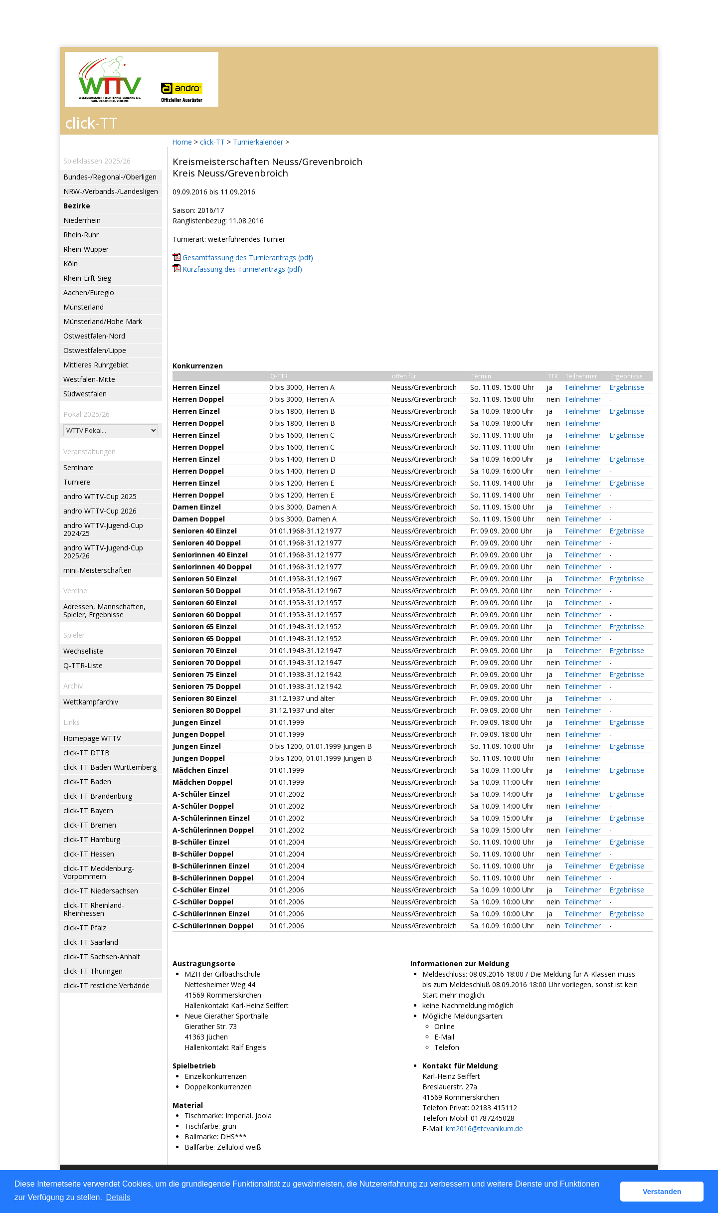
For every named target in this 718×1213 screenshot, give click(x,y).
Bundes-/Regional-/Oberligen (110, 176)
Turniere (76, 482)
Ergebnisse (626, 387)
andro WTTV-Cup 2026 (100, 511)
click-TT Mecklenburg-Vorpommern (98, 872)
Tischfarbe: (202, 1126)
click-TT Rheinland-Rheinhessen (93, 909)
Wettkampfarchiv (90, 701)
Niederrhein (82, 220)
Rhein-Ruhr (81, 234)
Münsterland (83, 307)
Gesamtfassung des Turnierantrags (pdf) (247, 257)
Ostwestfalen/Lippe (94, 350)
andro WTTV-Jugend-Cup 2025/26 (103, 551)
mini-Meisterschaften (97, 570)
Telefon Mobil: (445, 1118)
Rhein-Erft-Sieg (87, 278)
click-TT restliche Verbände (106, 985)
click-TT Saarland (90, 942)
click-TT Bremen (89, 825)
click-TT (212, 142)
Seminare (78, 467)
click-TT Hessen (88, 854)
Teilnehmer (582, 387)
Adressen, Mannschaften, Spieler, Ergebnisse (104, 610)
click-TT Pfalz (84, 927)
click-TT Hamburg (91, 839)
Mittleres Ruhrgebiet (96, 364)
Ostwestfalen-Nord (94, 336)
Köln (70, 263)
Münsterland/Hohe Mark (102, 321)
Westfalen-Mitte (89, 379)
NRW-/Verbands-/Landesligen (110, 191)
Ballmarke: (201, 1136)
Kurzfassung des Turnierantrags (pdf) (242, 269)
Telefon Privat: (445, 1107)
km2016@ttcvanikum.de (484, 1128)
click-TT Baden (87, 781)
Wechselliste (83, 651)
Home (182, 142)
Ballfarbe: (199, 1147)
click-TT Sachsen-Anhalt (101, 956)
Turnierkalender (258, 142)
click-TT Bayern (88, 810)
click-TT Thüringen (93, 971)
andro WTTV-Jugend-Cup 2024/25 (103, 529)
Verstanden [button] (662, 1192)
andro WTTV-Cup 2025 (100, 496)
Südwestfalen (85, 393)
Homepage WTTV (92, 738)
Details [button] (118, 1197)
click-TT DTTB (86, 752)
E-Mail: (433, 1128)
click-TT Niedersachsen (100, 890)
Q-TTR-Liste (83, 665)
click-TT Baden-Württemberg (110, 767)
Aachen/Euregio (88, 292)
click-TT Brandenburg (97, 796)
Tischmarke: (203, 1115)
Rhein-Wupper (86, 249)
